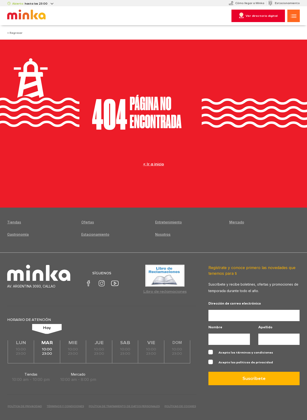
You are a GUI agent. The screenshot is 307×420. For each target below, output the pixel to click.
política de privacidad (25, 406)
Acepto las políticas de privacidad (245, 362)
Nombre (215, 327)
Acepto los (245, 352)
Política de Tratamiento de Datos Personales (124, 406)
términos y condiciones (65, 406)
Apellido (265, 327)
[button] (293, 16)
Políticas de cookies (180, 406)
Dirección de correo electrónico (234, 304)
